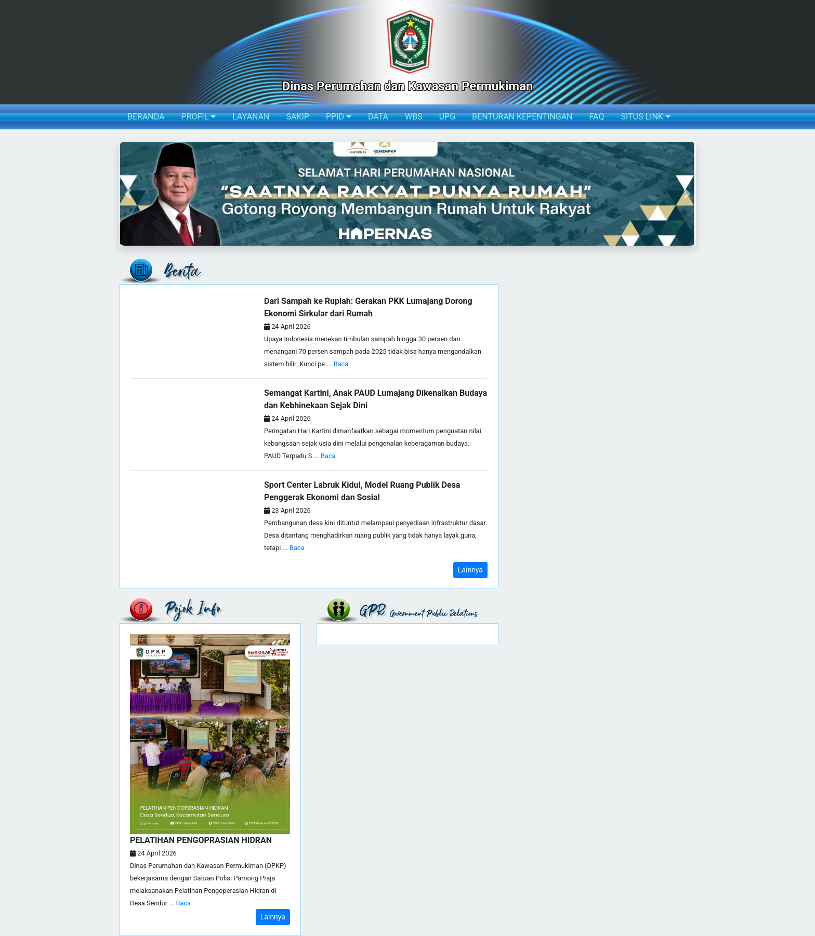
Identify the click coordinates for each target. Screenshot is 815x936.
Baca (341, 364)
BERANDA (146, 117)
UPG (447, 117)
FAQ (596, 117)
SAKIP (297, 117)
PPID (338, 117)
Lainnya (470, 570)
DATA (378, 117)
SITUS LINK (645, 117)
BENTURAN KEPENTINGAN (522, 117)
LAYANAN (250, 117)
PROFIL (198, 117)
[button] (127, 194)
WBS (414, 117)
